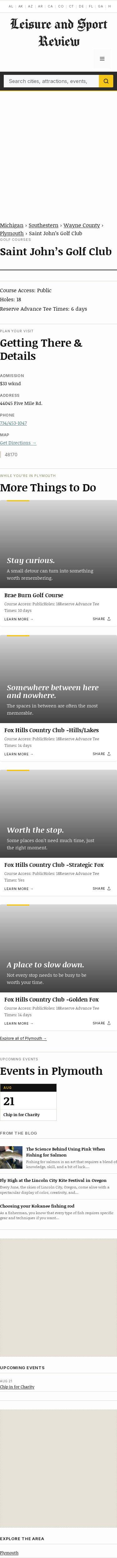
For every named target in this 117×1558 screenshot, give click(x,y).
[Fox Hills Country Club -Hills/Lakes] (58, 679)
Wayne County (82, 225)
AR (40, 6)
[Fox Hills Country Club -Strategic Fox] (58, 814)
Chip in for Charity (17, 1387)
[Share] (102, 619)
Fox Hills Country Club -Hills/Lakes (51, 730)
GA (100, 6)
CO (61, 6)
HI (110, 6)
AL (11, 6)
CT (71, 6)
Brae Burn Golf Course (33, 595)
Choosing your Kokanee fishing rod (37, 1206)
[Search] (106, 81)
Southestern (43, 225)
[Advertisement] (58, 153)
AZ (30, 6)
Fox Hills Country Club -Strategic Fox (54, 865)
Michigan (11, 225)
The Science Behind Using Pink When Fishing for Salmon (65, 1152)
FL (91, 6)
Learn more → (19, 619)
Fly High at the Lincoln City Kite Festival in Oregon (53, 1180)
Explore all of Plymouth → (23, 1038)
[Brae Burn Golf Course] (58, 544)
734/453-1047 (13, 422)
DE (81, 6)
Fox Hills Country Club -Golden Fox (51, 1000)
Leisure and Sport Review (58, 32)
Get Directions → (18, 442)
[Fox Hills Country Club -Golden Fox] (58, 948)
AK (20, 6)
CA (50, 6)
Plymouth (12, 233)
